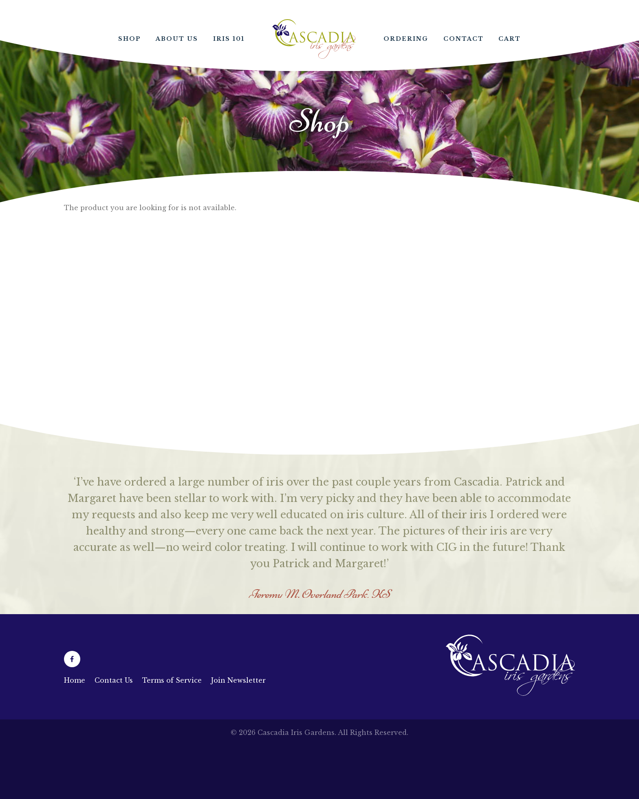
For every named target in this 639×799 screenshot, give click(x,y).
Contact (463, 38)
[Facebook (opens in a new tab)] (72, 659)
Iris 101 (229, 38)
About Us (177, 38)
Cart (509, 38)
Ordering (405, 38)
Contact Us (114, 680)
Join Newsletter (238, 680)
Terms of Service (172, 680)
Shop (129, 38)
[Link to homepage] (510, 693)
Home (314, 39)
